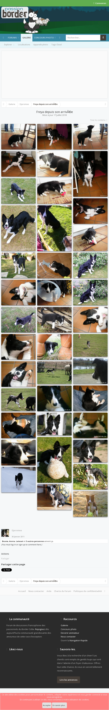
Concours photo (44, 37)
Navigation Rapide (79, 640)
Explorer (9, 45)
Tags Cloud (56, 44)
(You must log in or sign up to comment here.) (21, 544)
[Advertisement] (54, 74)
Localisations (24, 44)
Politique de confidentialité (88, 591)
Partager (5, 558)
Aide (49, 591)
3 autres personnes (35, 541)
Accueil (22, 591)
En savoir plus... (59, 705)
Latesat (19, 541)
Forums (12, 37)
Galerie (26, 37)
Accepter (47, 705)
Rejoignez (40, 629)
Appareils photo (40, 44)
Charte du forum (62, 591)
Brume (5, 541)
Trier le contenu (99, 120)
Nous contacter (36, 591)
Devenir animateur (70, 632)
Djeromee (17, 530)
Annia (12, 541)
